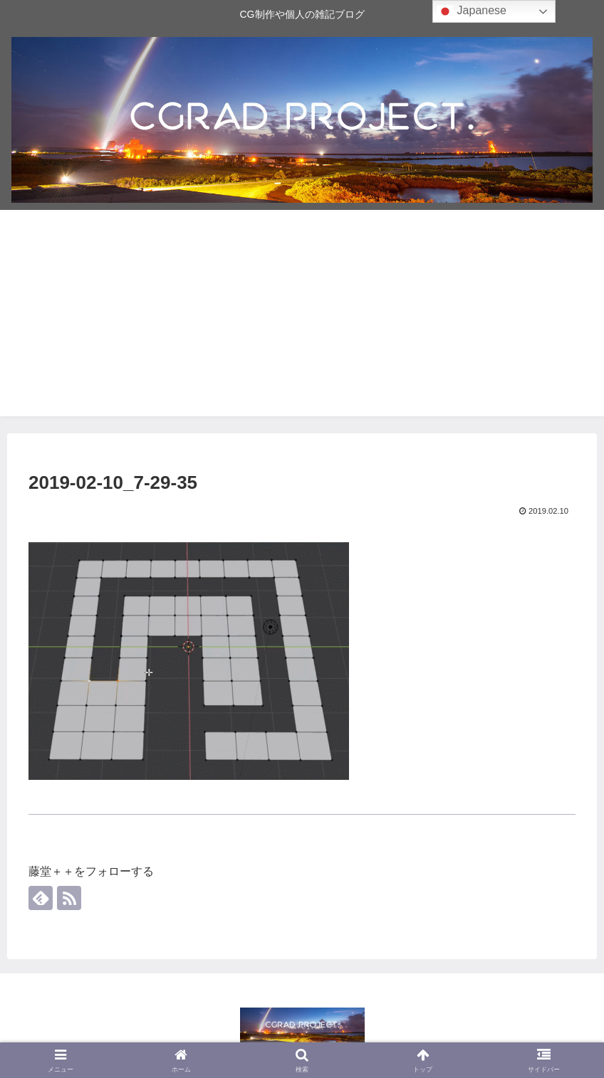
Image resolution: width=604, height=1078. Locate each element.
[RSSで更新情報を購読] (69, 898)
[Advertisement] (302, 316)
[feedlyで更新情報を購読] (40, 898)
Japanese (471, 11)
